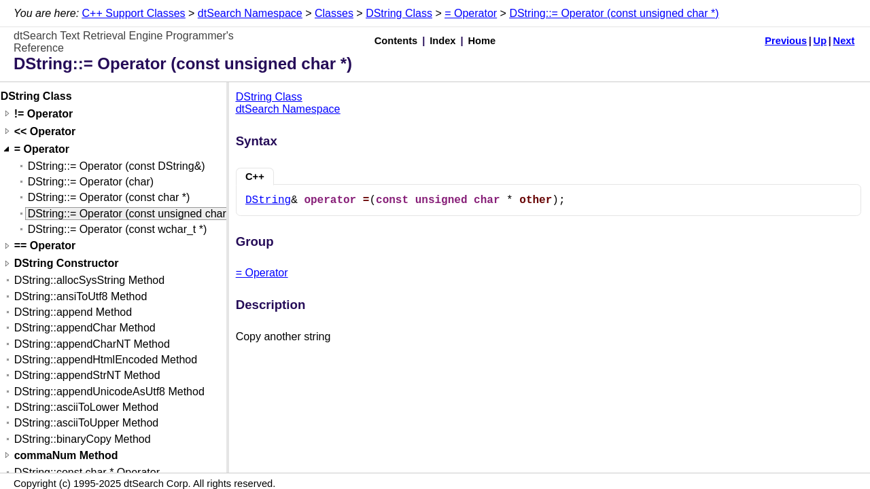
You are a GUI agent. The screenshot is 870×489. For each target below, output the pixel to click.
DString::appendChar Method (85, 327)
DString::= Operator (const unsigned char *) (613, 13)
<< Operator (45, 131)
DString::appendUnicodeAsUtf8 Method (109, 391)
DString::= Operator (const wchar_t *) (117, 229)
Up (820, 40)
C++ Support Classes (134, 13)
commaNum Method (66, 455)
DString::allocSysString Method (89, 280)
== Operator (45, 246)
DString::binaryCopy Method (82, 439)
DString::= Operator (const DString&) (116, 166)
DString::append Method (73, 312)
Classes (334, 13)
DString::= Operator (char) (91, 181)
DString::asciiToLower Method (86, 407)
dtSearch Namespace (250, 13)
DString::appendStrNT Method (87, 375)
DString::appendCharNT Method (92, 344)
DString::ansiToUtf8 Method (80, 296)
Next (844, 40)
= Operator (471, 13)
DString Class (399, 13)
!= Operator (43, 114)
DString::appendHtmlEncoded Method (106, 359)
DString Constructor (66, 264)
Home (482, 40)
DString (268, 200)
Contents (396, 40)
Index (442, 40)
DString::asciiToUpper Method (86, 423)
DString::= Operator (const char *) (109, 197)
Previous (786, 40)
